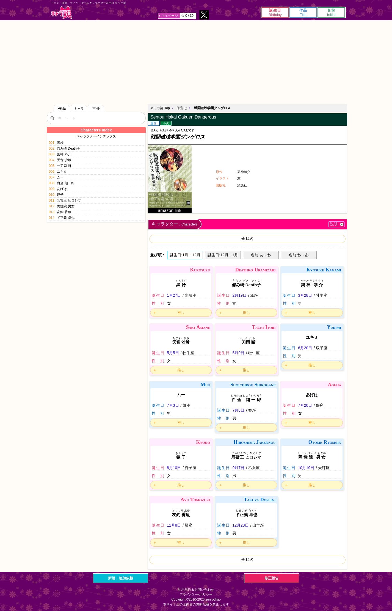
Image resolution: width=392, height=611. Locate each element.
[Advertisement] (196, 61)
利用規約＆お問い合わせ (196, 589)
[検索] (52, 118)
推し (180, 312)
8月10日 (174, 468)
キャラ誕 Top (160, 108)
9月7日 (238, 468)
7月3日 (173, 405)
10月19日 (306, 468)
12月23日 (240, 525)
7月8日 (238, 410)
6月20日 (305, 348)
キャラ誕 (61, 12)
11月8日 (174, 525)
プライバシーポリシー (196, 594)
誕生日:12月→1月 (223, 255)
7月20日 (305, 405)
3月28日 (305, 295)
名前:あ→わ (261, 255)
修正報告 (271, 578)
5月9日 (238, 353)
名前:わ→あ (299, 255)
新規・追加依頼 (120, 578)
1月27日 (174, 295)
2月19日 (239, 295)
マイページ (169, 16)
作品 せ (181, 108)
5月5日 (173, 353)
